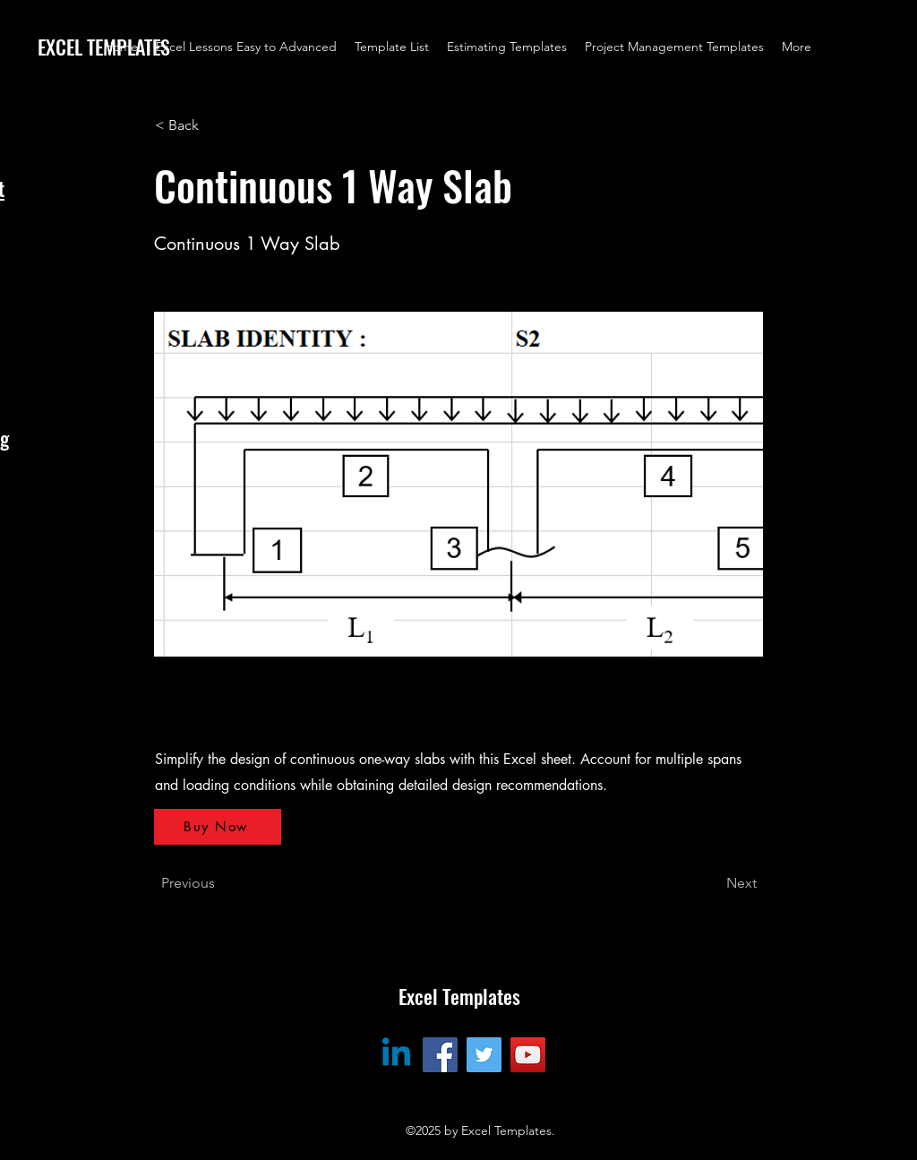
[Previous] (220, 883)
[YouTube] (527, 1054)
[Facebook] (440, 1054)
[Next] (712, 883)
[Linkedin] (396, 1054)
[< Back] (214, 125)
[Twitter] (484, 1054)
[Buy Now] (217, 827)
